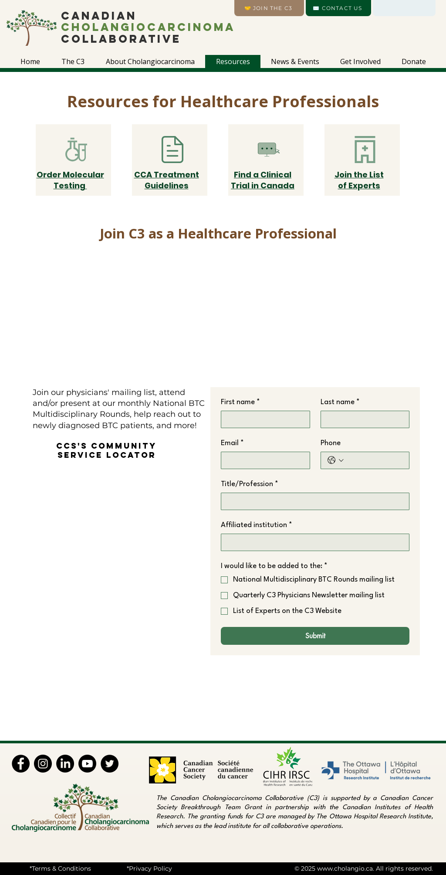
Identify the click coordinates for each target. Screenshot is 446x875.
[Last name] (362, 419)
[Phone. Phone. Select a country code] (335, 460)
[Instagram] (43, 764)
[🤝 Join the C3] (269, 8)
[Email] (262, 460)
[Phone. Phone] (374, 460)
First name (240, 402)
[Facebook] (21, 764)
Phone (331, 443)
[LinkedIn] (65, 764)
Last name (340, 402)
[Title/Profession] (312, 501)
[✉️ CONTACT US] (338, 8)
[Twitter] (109, 764)
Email (232, 443)
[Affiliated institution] (312, 542)
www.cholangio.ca (345, 868)
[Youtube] (87, 764)
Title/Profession (249, 484)
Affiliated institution (256, 525)
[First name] (262, 419)
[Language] (404, 8)
